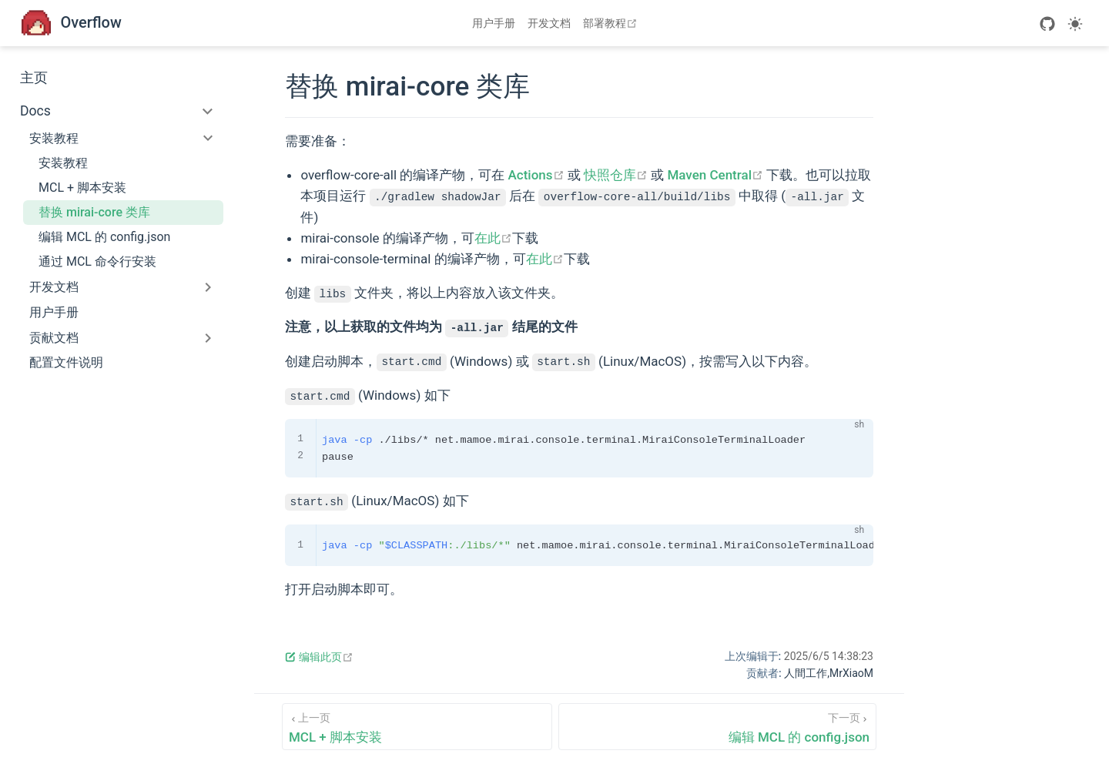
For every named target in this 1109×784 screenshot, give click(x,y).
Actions (536, 175)
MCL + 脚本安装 (82, 187)
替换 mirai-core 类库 (94, 212)
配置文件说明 (66, 362)
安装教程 (63, 163)
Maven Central (715, 175)
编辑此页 (319, 657)
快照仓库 (616, 175)
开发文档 (549, 23)
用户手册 (493, 23)
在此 (493, 238)
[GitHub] (1047, 24)
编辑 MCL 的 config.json (104, 237)
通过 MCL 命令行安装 (97, 261)
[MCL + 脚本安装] (417, 726)
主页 (34, 77)
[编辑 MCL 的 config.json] (717, 726)
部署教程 (612, 23)
